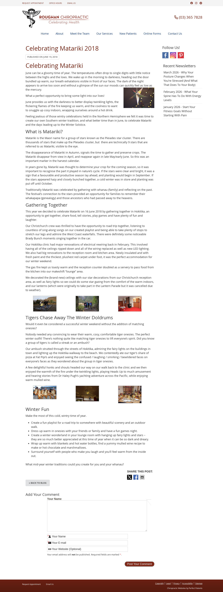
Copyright (159, 583)
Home (45, 33)
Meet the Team (79, 33)
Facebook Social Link (165, 55)
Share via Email (142, 477)
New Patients (128, 33)
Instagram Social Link (173, 55)
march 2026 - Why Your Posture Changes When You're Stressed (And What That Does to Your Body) (180, 78)
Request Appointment (33, 3)
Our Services (104, 33)
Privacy (176, 583)
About (59, 33)
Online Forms (152, 33)
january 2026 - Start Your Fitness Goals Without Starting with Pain (179, 111)
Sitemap (198, 583)
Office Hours (55, 3)
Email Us (71, 3)
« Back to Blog (38, 482)
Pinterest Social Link (181, 55)
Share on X (130, 477)
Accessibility (187, 583)
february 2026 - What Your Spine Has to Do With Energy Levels (182, 96)
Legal (168, 583)
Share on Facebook (136, 477)
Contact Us (175, 33)
